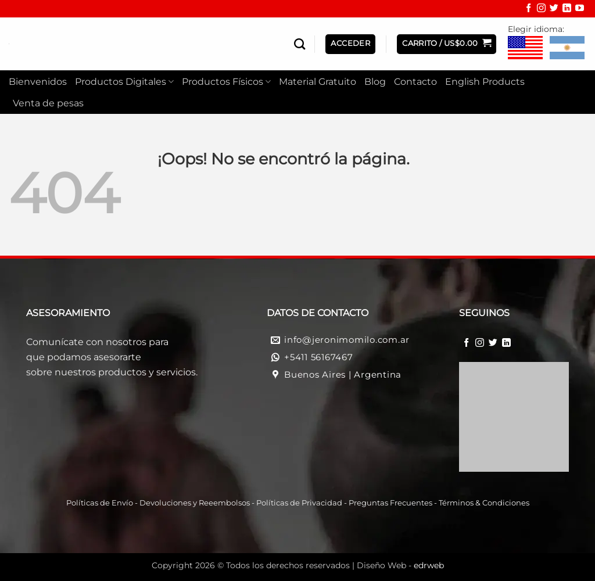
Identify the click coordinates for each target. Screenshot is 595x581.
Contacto (415, 81)
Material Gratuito (317, 81)
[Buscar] (299, 43)
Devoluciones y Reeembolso (192, 502)
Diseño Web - (400, 565)
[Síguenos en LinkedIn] (566, 9)
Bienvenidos (38, 81)
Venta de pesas (48, 103)
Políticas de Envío (99, 502)
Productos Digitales (124, 82)
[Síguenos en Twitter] (554, 9)
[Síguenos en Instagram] (541, 9)
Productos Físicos (226, 82)
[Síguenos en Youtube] (579, 9)
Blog (375, 81)
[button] (446, 44)
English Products (485, 81)
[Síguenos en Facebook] (528, 9)
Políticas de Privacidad (299, 502)
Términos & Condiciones (484, 502)
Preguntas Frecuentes (390, 502)
